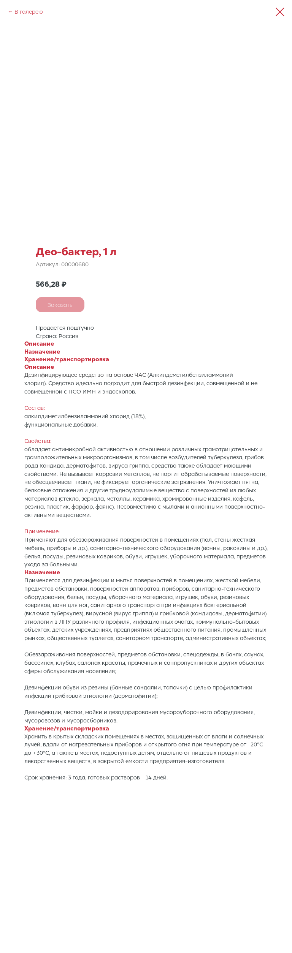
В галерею (28, 11)
